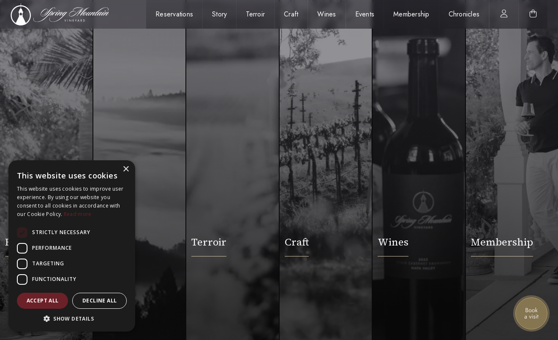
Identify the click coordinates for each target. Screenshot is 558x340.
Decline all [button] (99, 300)
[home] (64, 14)
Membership (411, 14)
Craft (291, 14)
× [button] (125, 169)
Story (219, 14)
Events (365, 14)
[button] (72, 318)
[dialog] (71, 246)
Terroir (255, 14)
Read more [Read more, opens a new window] (78, 214)
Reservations (174, 14)
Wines (326, 14)
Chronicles (464, 14)
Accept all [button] (43, 300)
